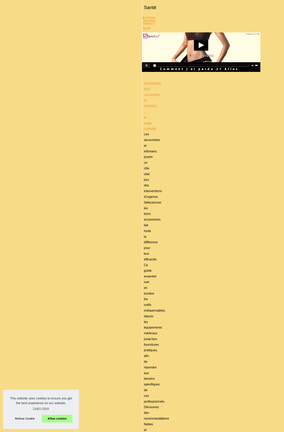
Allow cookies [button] (57, 418)
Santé (127, 126)
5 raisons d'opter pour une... (46, 344)
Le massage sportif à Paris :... (47, 388)
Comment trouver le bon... (45, 352)
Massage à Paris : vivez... (45, 308)
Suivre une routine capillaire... (47, 264)
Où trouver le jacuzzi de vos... (47, 273)
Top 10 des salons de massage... (49, 379)
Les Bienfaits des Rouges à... (47, 326)
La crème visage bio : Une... (46, 255)
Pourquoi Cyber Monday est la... (49, 246)
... (182, 204)
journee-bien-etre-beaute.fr (103, 126)
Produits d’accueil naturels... (46, 335)
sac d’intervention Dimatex (159, 204)
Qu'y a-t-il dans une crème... (46, 361)
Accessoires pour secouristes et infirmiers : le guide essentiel (127, 181)
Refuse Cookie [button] (25, 418)
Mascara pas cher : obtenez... (47, 290)
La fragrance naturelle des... (46, 317)
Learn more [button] (41, 408)
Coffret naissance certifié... (45, 282)
